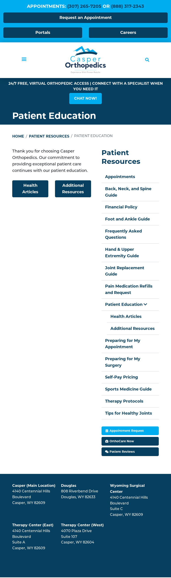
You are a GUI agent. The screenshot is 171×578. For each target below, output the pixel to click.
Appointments (120, 177)
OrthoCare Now (122, 442)
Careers (128, 32)
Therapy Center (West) (82, 526)
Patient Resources (49, 136)
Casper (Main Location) (33, 486)
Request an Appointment (85, 17)
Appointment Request (127, 431)
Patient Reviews (122, 452)
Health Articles (30, 189)
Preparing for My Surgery (122, 362)
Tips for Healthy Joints (128, 413)
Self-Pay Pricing (121, 377)
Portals (42, 32)
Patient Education (126, 304)
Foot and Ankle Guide (127, 219)
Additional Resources (73, 189)
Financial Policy (121, 207)
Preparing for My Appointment (122, 344)
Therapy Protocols (124, 401)
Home (18, 136)
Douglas (68, 486)
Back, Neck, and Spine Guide (128, 192)
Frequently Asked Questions (123, 234)
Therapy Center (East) (32, 526)
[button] (85, 98)
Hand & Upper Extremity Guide (122, 253)
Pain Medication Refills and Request (129, 290)
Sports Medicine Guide (128, 389)
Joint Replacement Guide (124, 271)
